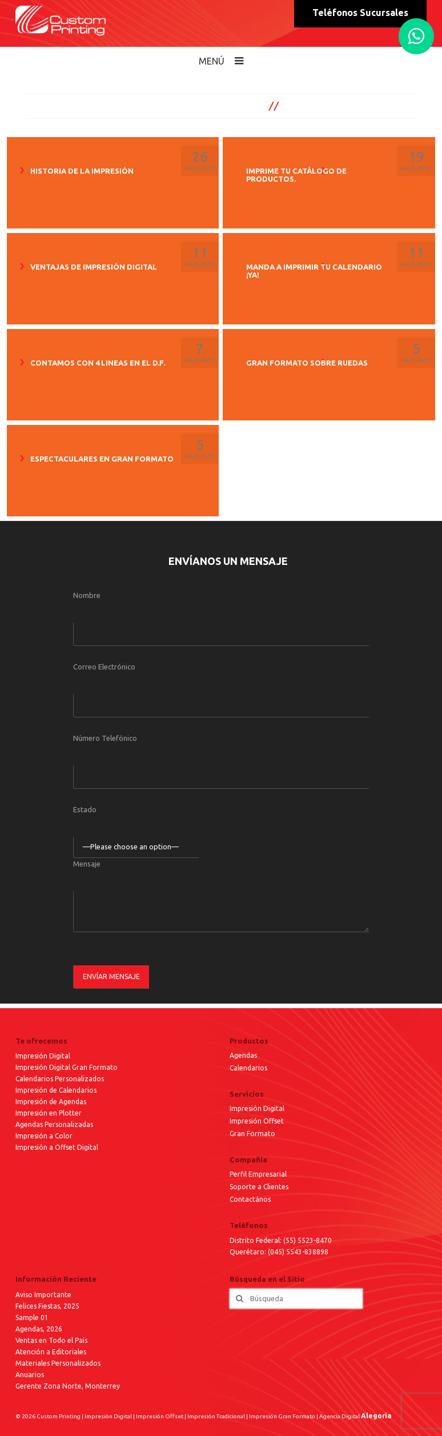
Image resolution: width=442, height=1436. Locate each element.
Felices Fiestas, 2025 (47, 1306)
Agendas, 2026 (38, 1329)
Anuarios (29, 1374)
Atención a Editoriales (50, 1351)
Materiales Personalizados (58, 1363)
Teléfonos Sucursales (360, 12)
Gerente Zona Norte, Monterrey (67, 1386)
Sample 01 (32, 1317)
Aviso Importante (43, 1294)
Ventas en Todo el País (51, 1340)
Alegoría (376, 1415)
